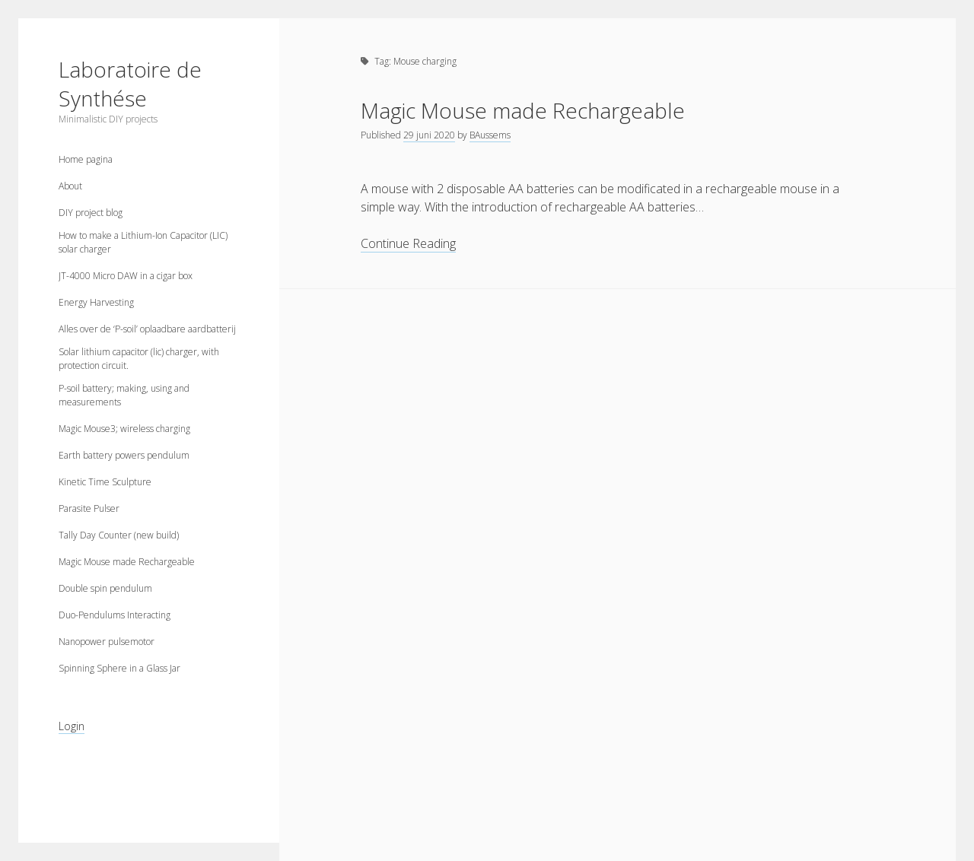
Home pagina (86, 159)
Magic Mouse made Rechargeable (127, 561)
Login (71, 726)
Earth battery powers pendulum (124, 455)
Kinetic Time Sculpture (105, 481)
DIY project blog (91, 212)
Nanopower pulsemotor (106, 641)
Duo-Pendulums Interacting (114, 614)
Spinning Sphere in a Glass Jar (119, 668)
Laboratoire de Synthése (130, 84)
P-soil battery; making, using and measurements (124, 395)
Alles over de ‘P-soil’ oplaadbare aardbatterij (147, 328)
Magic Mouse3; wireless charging (124, 428)
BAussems (490, 135)
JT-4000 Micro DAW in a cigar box (126, 275)
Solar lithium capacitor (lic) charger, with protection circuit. (139, 358)
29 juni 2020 (429, 135)
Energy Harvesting (96, 302)
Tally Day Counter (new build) (119, 535)
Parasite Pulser (89, 508)
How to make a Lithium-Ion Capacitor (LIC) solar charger (143, 242)
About (70, 186)
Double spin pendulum (105, 588)
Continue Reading (408, 244)
